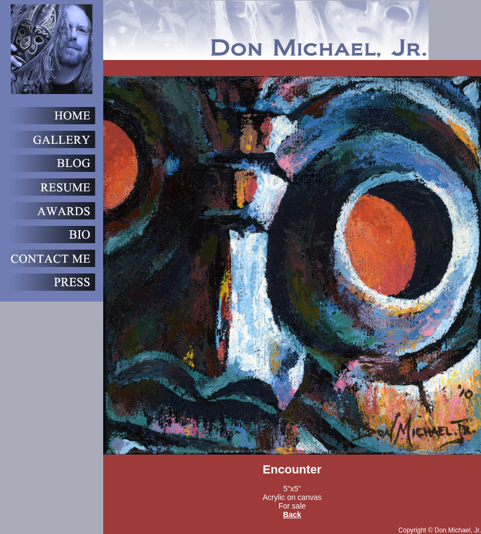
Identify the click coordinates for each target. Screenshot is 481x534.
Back (292, 514)
